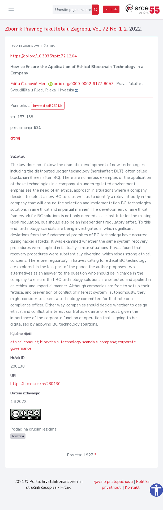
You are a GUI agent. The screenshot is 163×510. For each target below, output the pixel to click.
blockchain (49, 342)
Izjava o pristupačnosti (112, 481)
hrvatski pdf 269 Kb (47, 106)
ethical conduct (24, 342)
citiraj (15, 138)
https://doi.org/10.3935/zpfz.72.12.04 (43, 56)
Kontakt (132, 487)
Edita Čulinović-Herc (29, 83)
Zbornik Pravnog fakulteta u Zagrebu (47, 29)
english (111, 9)
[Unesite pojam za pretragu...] (72, 10)
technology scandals (79, 342)
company (108, 342)
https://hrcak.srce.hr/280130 (35, 383)
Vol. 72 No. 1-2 (109, 29)
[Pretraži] (95, 10)
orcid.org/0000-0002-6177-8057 (83, 83)
